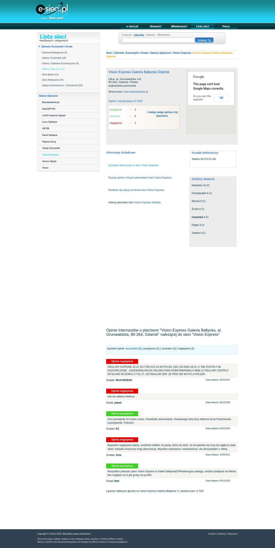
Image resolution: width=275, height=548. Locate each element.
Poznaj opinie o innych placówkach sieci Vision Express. (140, 177)
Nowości (150, 35)
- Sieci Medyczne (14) (52, 79)
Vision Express (50, 154)
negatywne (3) (186, 348)
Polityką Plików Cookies (112, 539)
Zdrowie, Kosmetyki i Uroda (56, 46)
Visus (45, 167)
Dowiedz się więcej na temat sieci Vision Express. (136, 190)
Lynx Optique (49, 122)
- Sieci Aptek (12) (50, 74)
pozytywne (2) (151, 348)
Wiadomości (164, 35)
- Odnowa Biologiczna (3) (54, 52)
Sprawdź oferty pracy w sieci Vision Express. (133, 165)
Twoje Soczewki (51, 148)
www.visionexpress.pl (136, 91)
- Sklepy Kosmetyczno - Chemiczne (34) (61, 85)
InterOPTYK (48, 109)
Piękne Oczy (49, 141)
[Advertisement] (160, 11)
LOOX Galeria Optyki (53, 115)
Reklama (221, 534)
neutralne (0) (168, 348)
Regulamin (232, 534)
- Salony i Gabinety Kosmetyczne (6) (60, 63)
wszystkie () (133, 348)
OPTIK (45, 128)
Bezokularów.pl (50, 102)
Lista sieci (139, 35)
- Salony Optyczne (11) (53, 69)
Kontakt (212, 534)
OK (221, 98)
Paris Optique (50, 135)
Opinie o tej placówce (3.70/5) (125, 101)
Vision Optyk (49, 161)
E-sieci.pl (127, 35)
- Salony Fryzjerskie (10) (53, 58)
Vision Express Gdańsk (147, 202)
